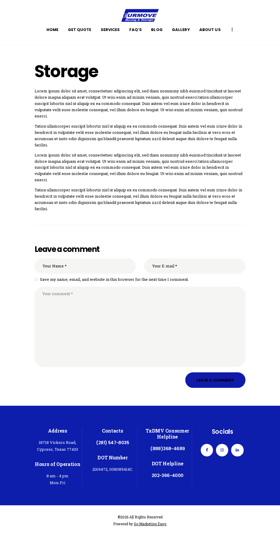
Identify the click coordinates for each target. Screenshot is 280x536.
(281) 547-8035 (112, 442)
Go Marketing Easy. (150, 523)
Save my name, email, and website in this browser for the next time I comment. (114, 279)
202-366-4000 (167, 475)
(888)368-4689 (167, 448)
